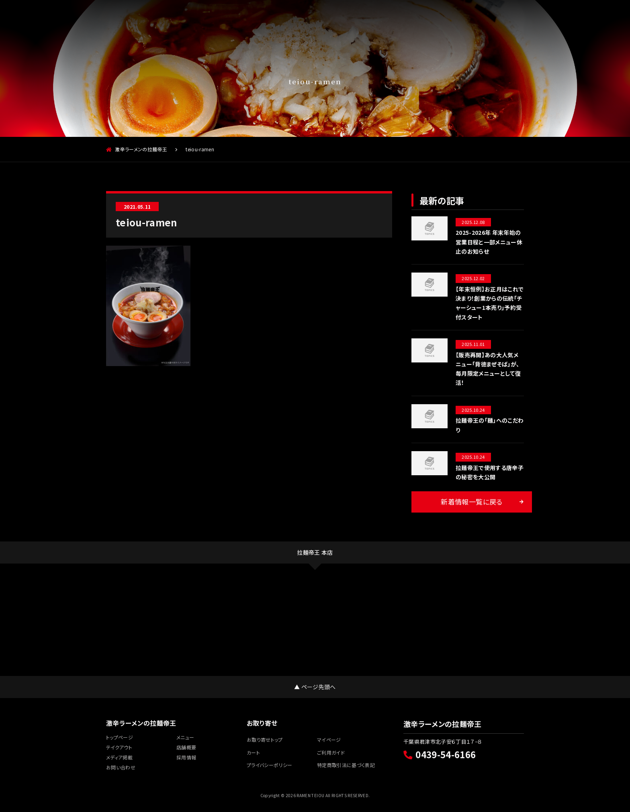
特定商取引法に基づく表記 (346, 764)
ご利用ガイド (331, 752)
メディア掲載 (447, 17)
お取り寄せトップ (265, 739)
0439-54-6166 (439, 754)
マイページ (329, 739)
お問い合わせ (120, 767)
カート (253, 752)
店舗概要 (238, 17)
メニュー (133, 17)
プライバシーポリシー (269, 764)
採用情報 (499, 17)
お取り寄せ (395, 17)
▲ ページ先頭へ (315, 687)
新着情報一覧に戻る (471, 502)
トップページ (119, 737)
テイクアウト (186, 17)
